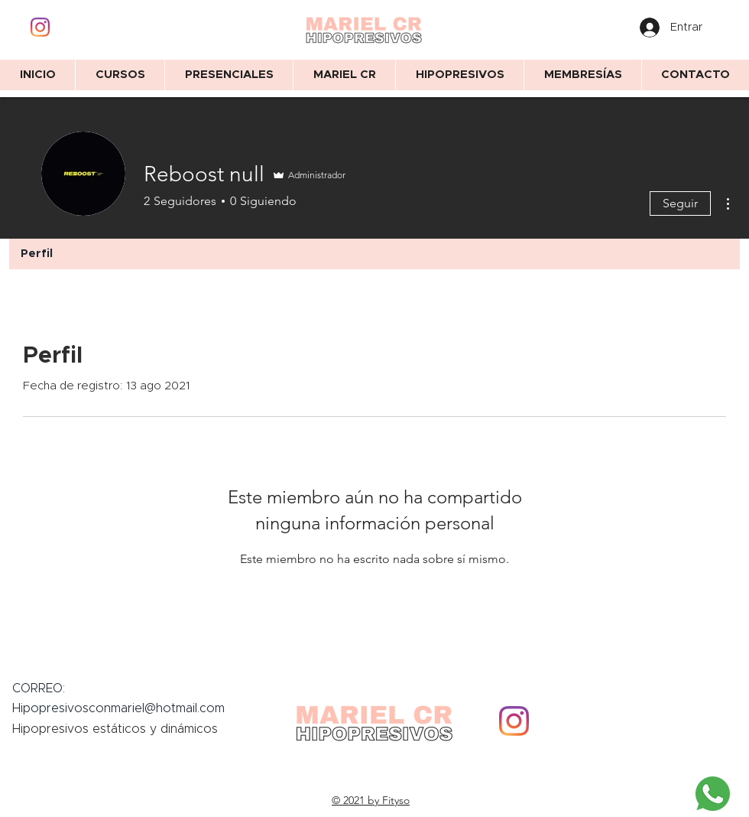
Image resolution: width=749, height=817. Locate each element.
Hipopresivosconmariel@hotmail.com (118, 708)
